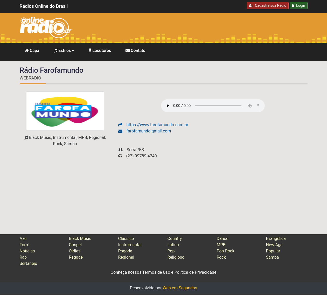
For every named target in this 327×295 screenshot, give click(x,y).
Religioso (176, 257)
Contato (135, 50)
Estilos (64, 50)
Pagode (125, 251)
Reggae (76, 257)
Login (298, 5)
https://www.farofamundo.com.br (153, 124)
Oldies (75, 251)
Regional (126, 257)
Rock (221, 257)
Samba (272, 257)
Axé (23, 238)
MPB (221, 244)
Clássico (126, 238)
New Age (274, 244)
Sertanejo (28, 263)
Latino (173, 244)
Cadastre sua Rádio (267, 5)
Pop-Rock (225, 251)
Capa (32, 50)
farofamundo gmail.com (144, 131)
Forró (25, 244)
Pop (171, 251)
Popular (273, 251)
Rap (23, 257)
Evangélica (276, 238)
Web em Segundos (180, 287)
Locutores (100, 50)
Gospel (75, 244)
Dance (222, 238)
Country (175, 238)
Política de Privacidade (196, 272)
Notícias (27, 251)
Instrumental (130, 244)
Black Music (80, 238)
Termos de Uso (156, 272)
